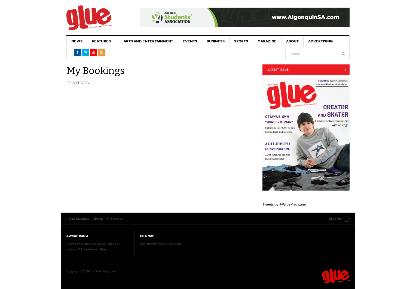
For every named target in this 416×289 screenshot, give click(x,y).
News (76, 41)
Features (101, 41)
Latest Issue (278, 70)
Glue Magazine (89, 17)
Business (216, 41)
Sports (241, 41)
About (292, 41)
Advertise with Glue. (94, 249)
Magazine (267, 41)
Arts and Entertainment (148, 41)
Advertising (320, 41)
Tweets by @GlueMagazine (284, 204)
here (150, 244)
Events (190, 41)
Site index (335, 218)
